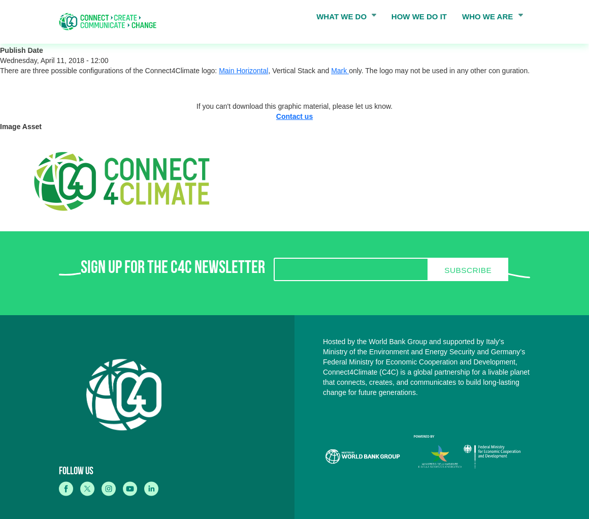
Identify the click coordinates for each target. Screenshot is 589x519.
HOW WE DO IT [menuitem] (419, 16)
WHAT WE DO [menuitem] (343, 19)
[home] (111, 21)
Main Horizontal (243, 71)
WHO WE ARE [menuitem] (489, 19)
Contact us (294, 116)
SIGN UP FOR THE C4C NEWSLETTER (173, 270)
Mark (340, 71)
